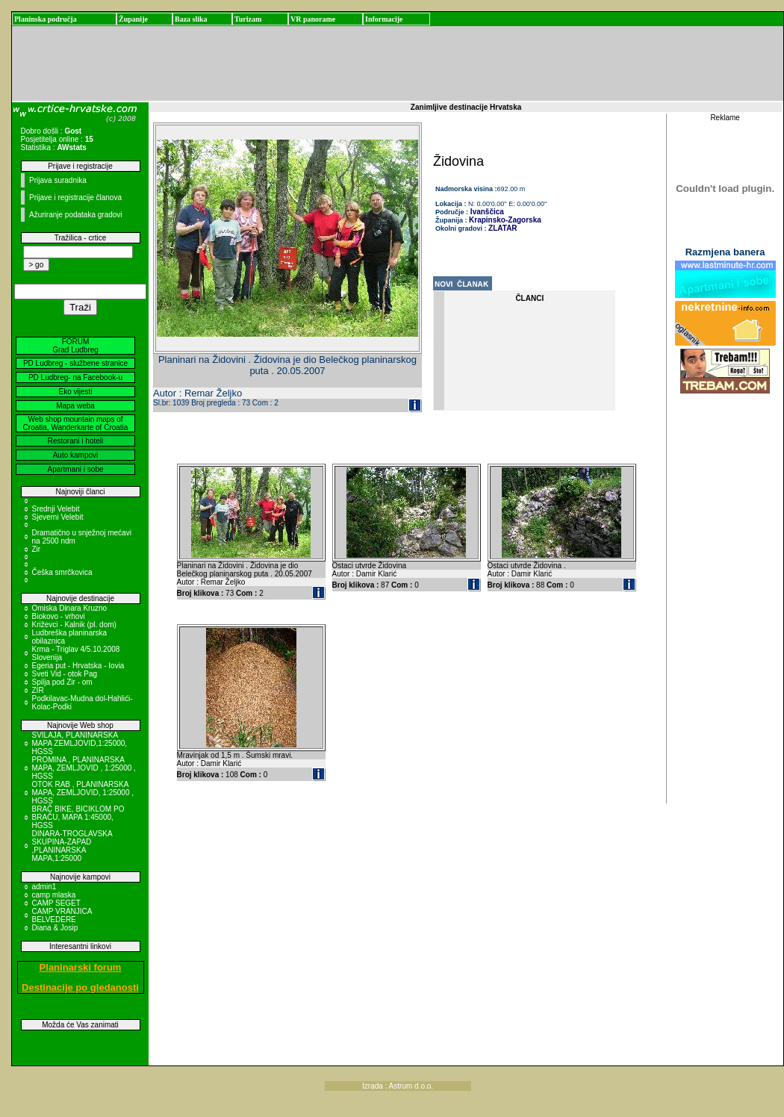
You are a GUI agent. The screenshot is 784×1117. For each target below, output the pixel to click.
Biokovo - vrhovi (58, 616)
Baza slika (191, 19)
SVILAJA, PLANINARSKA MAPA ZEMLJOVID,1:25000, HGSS (80, 743)
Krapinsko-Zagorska (505, 220)
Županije (133, 19)
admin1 (44, 887)
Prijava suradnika (58, 180)
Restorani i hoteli (75, 441)
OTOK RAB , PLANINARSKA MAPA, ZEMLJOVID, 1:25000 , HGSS (83, 792)
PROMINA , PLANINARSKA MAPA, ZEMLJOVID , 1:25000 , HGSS (84, 768)
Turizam (247, 19)
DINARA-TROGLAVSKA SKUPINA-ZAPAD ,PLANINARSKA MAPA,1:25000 (72, 846)
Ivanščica (486, 212)
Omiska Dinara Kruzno (70, 608)
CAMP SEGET (56, 903)
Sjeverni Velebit (58, 517)
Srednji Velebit (56, 509)
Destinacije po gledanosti (80, 987)
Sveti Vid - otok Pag (65, 674)
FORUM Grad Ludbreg (75, 345)
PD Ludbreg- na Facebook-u (75, 377)
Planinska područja (45, 19)
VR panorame (312, 19)
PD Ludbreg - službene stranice (75, 363)
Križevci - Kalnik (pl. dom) (74, 624)
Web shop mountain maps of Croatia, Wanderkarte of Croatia (75, 423)
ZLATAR (502, 228)
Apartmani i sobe (75, 469)
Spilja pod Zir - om (62, 682)
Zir (36, 549)
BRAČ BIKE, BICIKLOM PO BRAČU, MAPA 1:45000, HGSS (78, 817)
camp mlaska (54, 895)
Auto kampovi (76, 455)
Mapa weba (75, 406)
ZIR (38, 690)
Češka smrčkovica (62, 572)
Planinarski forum (81, 967)
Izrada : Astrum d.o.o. (397, 1086)
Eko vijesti (75, 392)
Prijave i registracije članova (75, 197)
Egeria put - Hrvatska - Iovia (78, 666)
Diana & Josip (55, 928)
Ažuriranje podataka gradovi (75, 215)
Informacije (384, 19)
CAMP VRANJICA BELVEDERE (62, 915)
